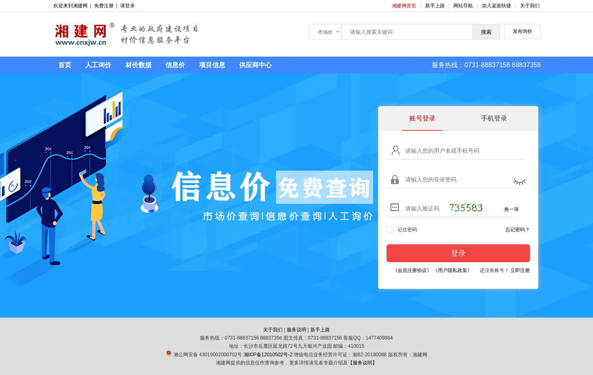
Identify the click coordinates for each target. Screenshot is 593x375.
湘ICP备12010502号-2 (268, 354)
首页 (64, 64)
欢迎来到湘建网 (70, 6)
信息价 (175, 64)
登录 (458, 253)
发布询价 (522, 31)
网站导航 (463, 6)
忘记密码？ (517, 229)
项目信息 (212, 64)
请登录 (127, 6)
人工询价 (98, 64)
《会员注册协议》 (412, 270)
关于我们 (530, 6)
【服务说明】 (362, 363)
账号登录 (422, 118)
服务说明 (296, 330)
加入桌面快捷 (496, 6)
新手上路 (435, 6)
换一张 (511, 209)
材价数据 (138, 64)
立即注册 (520, 270)
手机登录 (494, 118)
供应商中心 (255, 64)
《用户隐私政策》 (452, 270)
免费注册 (104, 6)
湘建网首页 (404, 6)
